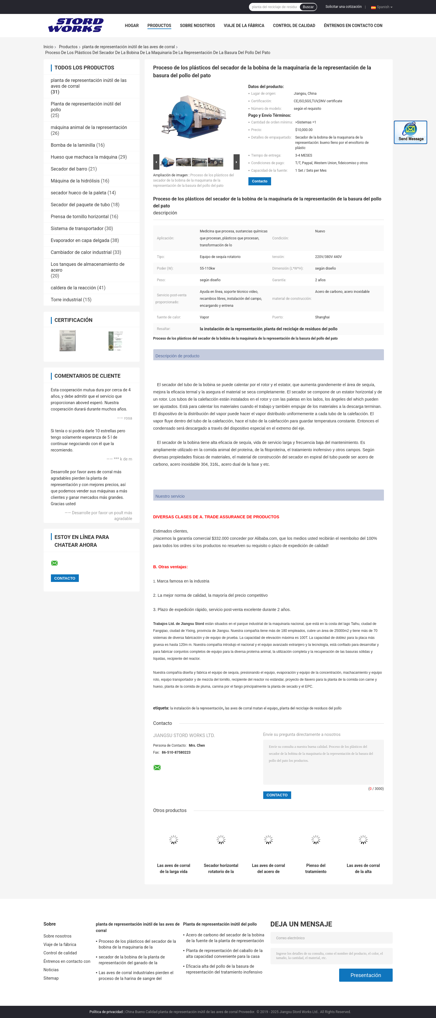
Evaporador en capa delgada (80, 240)
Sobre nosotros (197, 25)
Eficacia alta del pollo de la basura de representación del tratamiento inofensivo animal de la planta (224, 970)
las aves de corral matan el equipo (251, 708)
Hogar (132, 25)
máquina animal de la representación (89, 127)
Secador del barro (69, 169)
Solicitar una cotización (343, 7)
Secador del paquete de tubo (80, 204)
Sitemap (51, 978)
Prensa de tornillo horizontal (80, 216)
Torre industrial (66, 299)
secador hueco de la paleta (78, 193)
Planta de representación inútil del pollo (220, 924)
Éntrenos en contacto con (353, 25)
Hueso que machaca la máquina (84, 157)
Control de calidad (294, 25)
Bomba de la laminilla (73, 145)
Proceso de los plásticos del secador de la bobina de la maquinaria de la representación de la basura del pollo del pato (193, 180)
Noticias (51, 969)
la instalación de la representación (196, 708)
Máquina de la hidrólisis (75, 181)
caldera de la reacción (73, 288)
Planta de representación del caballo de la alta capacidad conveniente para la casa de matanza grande (224, 954)
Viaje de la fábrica (244, 25)
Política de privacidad (106, 1012)
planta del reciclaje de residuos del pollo (311, 708)
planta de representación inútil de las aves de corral (128, 46)
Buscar (308, 7)
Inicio (49, 46)
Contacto (260, 181)
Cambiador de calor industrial (81, 252)
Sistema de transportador (77, 228)
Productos (159, 25)
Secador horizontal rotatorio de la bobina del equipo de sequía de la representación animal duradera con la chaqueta (221, 868)
